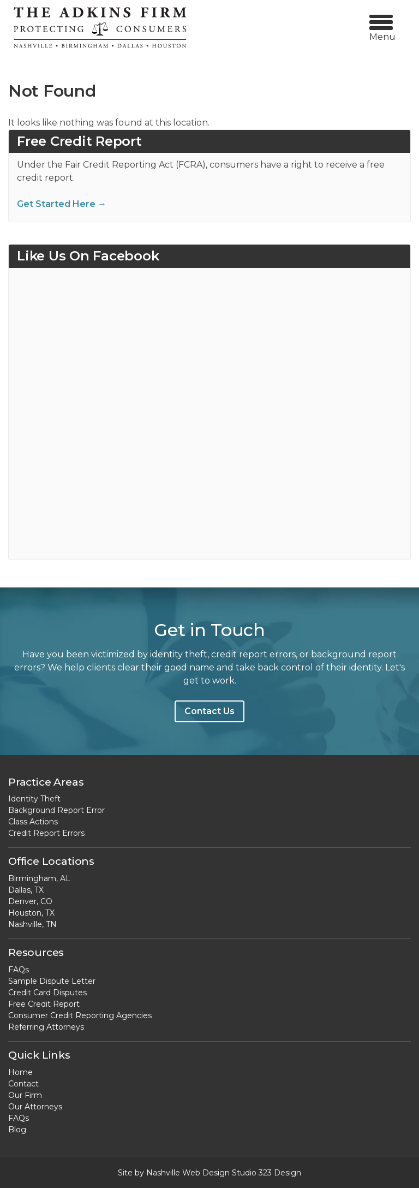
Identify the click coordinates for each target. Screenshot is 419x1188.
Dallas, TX (26, 890)
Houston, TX (31, 913)
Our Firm (25, 1095)
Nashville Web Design (188, 1173)
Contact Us (209, 711)
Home (20, 1072)
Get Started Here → (61, 204)
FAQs (18, 970)
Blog (17, 1129)
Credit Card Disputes (47, 992)
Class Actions (33, 822)
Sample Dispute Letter (51, 981)
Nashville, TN (32, 924)
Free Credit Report (44, 1004)
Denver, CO (30, 901)
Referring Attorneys (46, 1027)
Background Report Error (56, 810)
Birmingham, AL (39, 878)
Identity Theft (34, 799)
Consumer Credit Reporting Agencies (80, 1015)
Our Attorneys (35, 1107)
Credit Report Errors (46, 833)
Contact (23, 1084)
